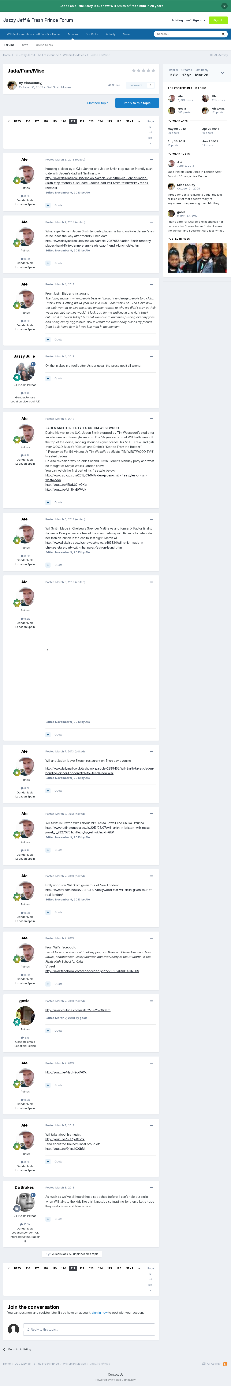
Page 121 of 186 (151, 132)
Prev (17, 121)
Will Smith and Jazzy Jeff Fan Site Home (33, 34)
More (126, 34)
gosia (24, 1001)
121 (73, 121)
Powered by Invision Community (116, 1379)
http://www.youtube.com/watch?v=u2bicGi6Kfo (78, 1010)
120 (63, 121)
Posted (59, 159)
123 (91, 121)
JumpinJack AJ (62, 1254)
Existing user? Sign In (188, 20)
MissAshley (32, 83)
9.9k (25, 393)
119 (54, 121)
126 (118, 121)
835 (25, 1037)
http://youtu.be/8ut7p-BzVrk (65, 1139)
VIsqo (216, 96)
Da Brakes (24, 1187)
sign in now (100, 1312)
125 (109, 121)
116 (28, 121)
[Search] (175, 34)
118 (46, 121)
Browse (72, 36)
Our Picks (92, 34)
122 (82, 121)
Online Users (44, 45)
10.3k (25, 1224)
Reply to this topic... (42, 1329)
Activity (110, 34)
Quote (59, 205)
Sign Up (218, 20)
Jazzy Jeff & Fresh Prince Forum (38, 20)
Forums (9, 45)
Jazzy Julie (24, 356)
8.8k (25, 196)
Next (129, 121)
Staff (25, 45)
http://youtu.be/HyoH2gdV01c (66, 1072)
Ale (24, 159)
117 (37, 121)
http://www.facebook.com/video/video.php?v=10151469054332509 (92, 971)
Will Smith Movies (59, 87)
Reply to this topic (137, 103)
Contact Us (115, 1374)
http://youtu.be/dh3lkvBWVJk (65, 489)
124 (100, 121)
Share (114, 85)
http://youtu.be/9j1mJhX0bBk (65, 1148)
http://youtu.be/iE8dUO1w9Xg (66, 484)
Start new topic (97, 103)
